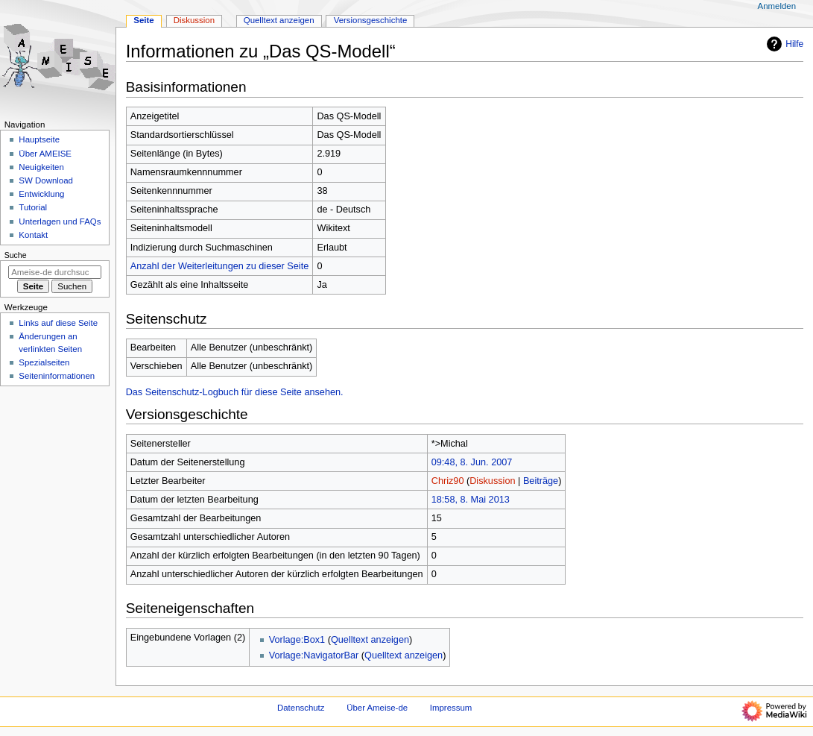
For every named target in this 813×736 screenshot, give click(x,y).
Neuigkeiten (41, 167)
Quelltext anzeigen (370, 640)
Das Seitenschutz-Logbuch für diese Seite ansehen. (235, 392)
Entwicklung (41, 193)
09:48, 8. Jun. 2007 (472, 462)
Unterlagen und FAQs (60, 221)
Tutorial (33, 207)
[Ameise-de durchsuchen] (54, 272)
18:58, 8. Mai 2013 (470, 499)
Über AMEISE (45, 153)
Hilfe (783, 44)
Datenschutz (301, 707)
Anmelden (777, 5)
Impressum (451, 707)
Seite (143, 20)
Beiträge (540, 481)
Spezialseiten (44, 362)
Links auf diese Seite (58, 322)
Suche (15, 255)
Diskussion (492, 481)
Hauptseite (39, 139)
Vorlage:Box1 (297, 640)
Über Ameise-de (377, 707)
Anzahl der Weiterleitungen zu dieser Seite (219, 266)
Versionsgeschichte (371, 20)
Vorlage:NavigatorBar (314, 655)
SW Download (46, 180)
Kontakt (33, 234)
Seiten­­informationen (57, 375)
